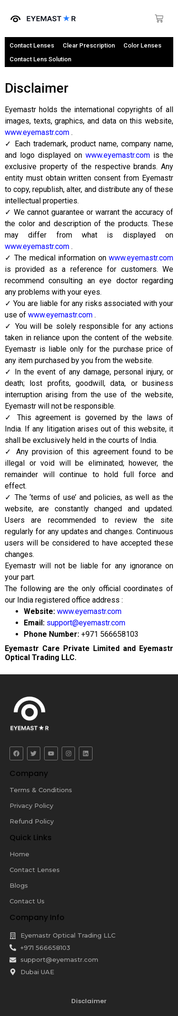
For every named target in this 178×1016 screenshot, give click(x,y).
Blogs (18, 885)
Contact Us (27, 901)
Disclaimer (89, 1001)
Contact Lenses (34, 869)
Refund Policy (31, 821)
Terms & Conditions (40, 790)
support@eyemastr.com (86, 622)
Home (19, 854)
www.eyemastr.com (38, 132)
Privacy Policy (31, 805)
